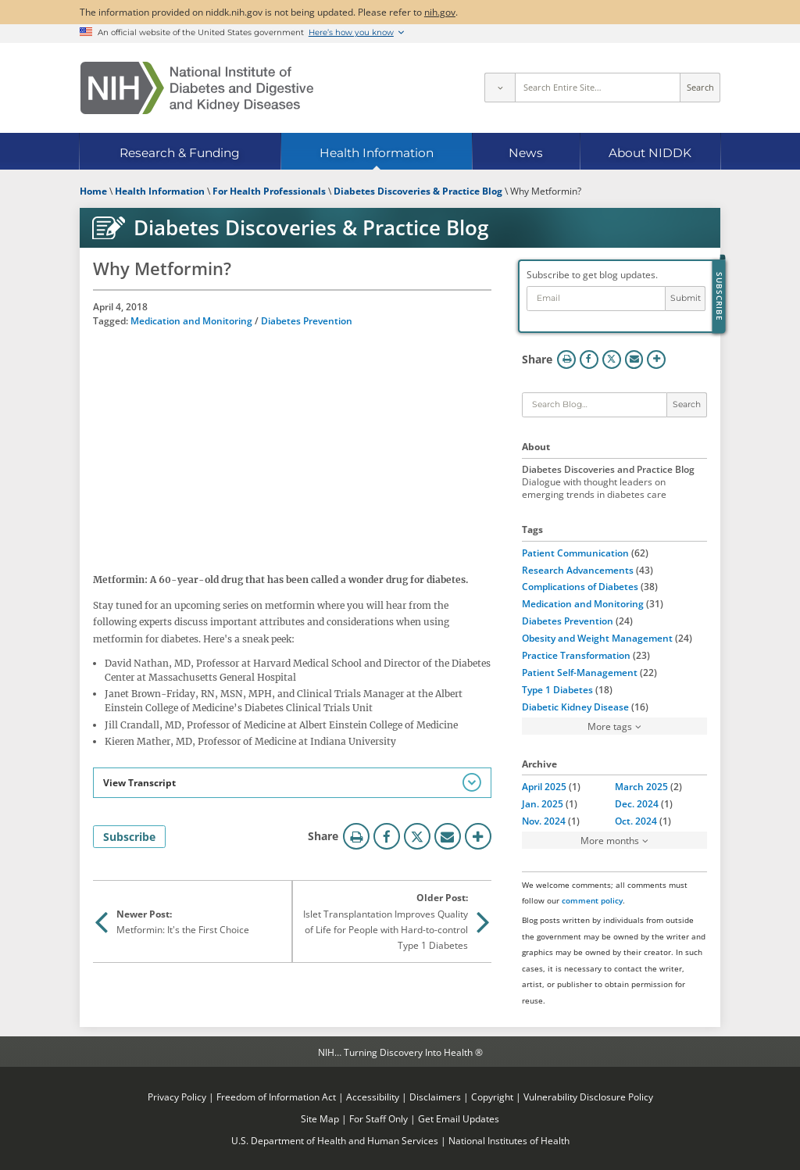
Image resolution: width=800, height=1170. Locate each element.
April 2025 (544, 786)
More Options (478, 836)
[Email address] (596, 299)
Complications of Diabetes (580, 586)
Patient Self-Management (580, 672)
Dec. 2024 (637, 803)
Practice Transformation (576, 655)
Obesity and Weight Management (597, 638)
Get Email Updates (458, 1118)
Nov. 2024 (544, 820)
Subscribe (129, 836)
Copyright (492, 1096)
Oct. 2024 (636, 820)
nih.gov (439, 11)
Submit (685, 298)
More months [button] (609, 840)
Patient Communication (575, 552)
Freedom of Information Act (276, 1096)
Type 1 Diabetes (557, 689)
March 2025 (641, 786)
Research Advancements (578, 570)
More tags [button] (610, 726)
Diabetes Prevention (306, 320)
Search (700, 87)
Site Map (320, 1118)
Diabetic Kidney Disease (575, 706)
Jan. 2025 (542, 803)
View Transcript (139, 782)
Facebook (386, 836)
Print (356, 836)
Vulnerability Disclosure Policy (588, 1096)
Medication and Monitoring (191, 320)
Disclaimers (435, 1096)
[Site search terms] (598, 87)
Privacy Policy (177, 1096)
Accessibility (372, 1096)
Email (447, 836)
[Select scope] (499, 87)
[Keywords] (594, 405)
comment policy (592, 900)
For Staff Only (378, 1118)
